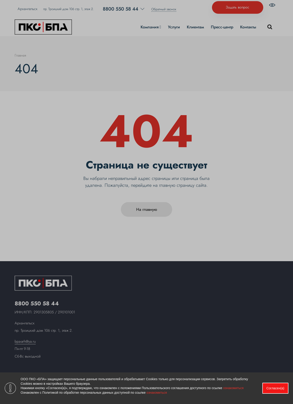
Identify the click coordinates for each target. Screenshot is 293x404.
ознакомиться (233, 388)
